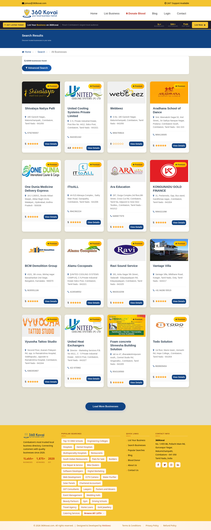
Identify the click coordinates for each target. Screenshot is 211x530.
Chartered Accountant (90, 483)
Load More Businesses (105, 406)
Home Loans (87, 507)
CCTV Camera (91, 477)
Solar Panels (69, 483)
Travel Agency (69, 507)
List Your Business (136, 440)
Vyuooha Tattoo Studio (41, 341)
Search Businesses (137, 445)
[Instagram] (171, 464)
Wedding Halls (93, 495)
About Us (132, 465)
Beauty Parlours (71, 501)
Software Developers (73, 471)
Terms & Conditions (131, 525)
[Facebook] (158, 464)
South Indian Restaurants (75, 459)
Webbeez (116, 108)
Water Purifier (109, 477)
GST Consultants (71, 489)
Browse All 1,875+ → (94, 513)
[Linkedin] (178, 464)
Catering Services (71, 513)
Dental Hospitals (84, 447)
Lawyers (87, 489)
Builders (113, 459)
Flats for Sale (98, 459)
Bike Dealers (93, 465)
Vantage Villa (162, 265)
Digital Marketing (96, 471)
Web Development (72, 477)
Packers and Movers (105, 489)
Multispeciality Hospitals (74, 453)
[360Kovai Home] (40, 13)
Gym (85, 501)
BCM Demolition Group (41, 265)
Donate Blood (136, 13)
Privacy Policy (152, 525)
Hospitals (67, 447)
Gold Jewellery (104, 507)
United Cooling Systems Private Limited (79, 112)
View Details (51, 144)
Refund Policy (169, 525)
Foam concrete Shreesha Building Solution (123, 345)
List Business (112, 13)
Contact (181, 13)
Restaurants (97, 453)
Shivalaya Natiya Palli (40, 108)
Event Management (72, 495)
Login (167, 13)
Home (93, 13)
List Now (200, 25)
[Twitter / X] (164, 464)
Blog (154, 13)
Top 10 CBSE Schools (73, 441)
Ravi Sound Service (124, 265)
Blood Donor (134, 460)
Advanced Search (37, 68)
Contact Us (133, 470)
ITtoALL (73, 186)
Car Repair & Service (73, 465)
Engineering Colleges (97, 441)
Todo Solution (162, 341)
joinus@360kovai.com (35, 3)
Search (41, 52)
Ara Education (120, 186)
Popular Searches (136, 450)
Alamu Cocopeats (80, 265)
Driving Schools (99, 501)
